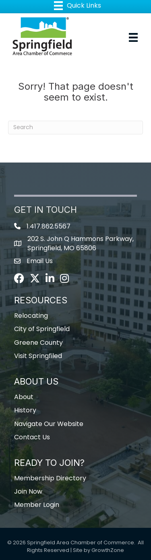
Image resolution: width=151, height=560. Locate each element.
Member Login (36, 504)
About (23, 396)
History (25, 410)
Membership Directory (50, 478)
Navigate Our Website (48, 423)
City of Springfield (42, 329)
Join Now (28, 491)
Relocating (31, 315)
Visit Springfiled (38, 355)
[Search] (75, 127)
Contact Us (32, 437)
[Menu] (133, 37)
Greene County (38, 342)
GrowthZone (107, 550)
